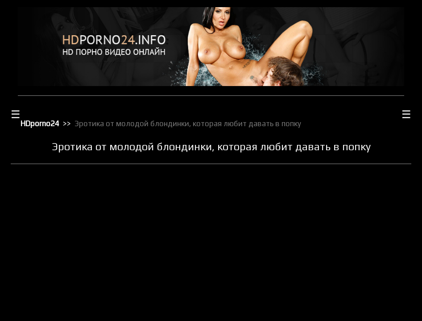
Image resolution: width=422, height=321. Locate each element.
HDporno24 (40, 123)
